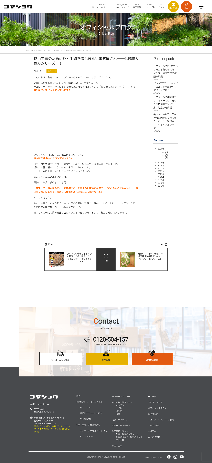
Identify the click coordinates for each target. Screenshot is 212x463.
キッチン (120, 405)
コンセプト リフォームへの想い (90, 402)
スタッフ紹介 (154, 425)
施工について (86, 407)
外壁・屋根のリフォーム (127, 434)
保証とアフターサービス (91, 413)
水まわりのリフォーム (122, 402)
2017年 (161, 186)
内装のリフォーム (120, 420)
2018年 (161, 183)
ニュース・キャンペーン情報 (161, 420)
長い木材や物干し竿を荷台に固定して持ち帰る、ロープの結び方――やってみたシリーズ (165, 121)
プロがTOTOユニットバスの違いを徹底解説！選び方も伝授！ (165, 87)
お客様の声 (153, 414)
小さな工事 (117, 446)
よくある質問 (154, 437)
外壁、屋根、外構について (88, 425)
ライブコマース (155, 402)
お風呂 (119, 411)
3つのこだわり (86, 436)
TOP (78, 396)
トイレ (119, 408)
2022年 (161, 171)
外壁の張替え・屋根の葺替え (129, 437)
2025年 (161, 163)
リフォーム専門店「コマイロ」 (94, 431)
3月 (163, 152)
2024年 (161, 165)
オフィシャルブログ (157, 408)
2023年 (161, 168)
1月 (163, 157)
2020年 (161, 177)
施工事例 (152, 396)
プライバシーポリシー (153, 458)
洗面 (118, 414)
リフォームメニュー (121, 396)
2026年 (161, 149)
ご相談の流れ (86, 419)
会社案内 (152, 431)
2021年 (161, 174)
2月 (163, 154)
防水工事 (120, 440)
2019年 (161, 180)
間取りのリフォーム (121, 425)
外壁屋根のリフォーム (122, 431)
